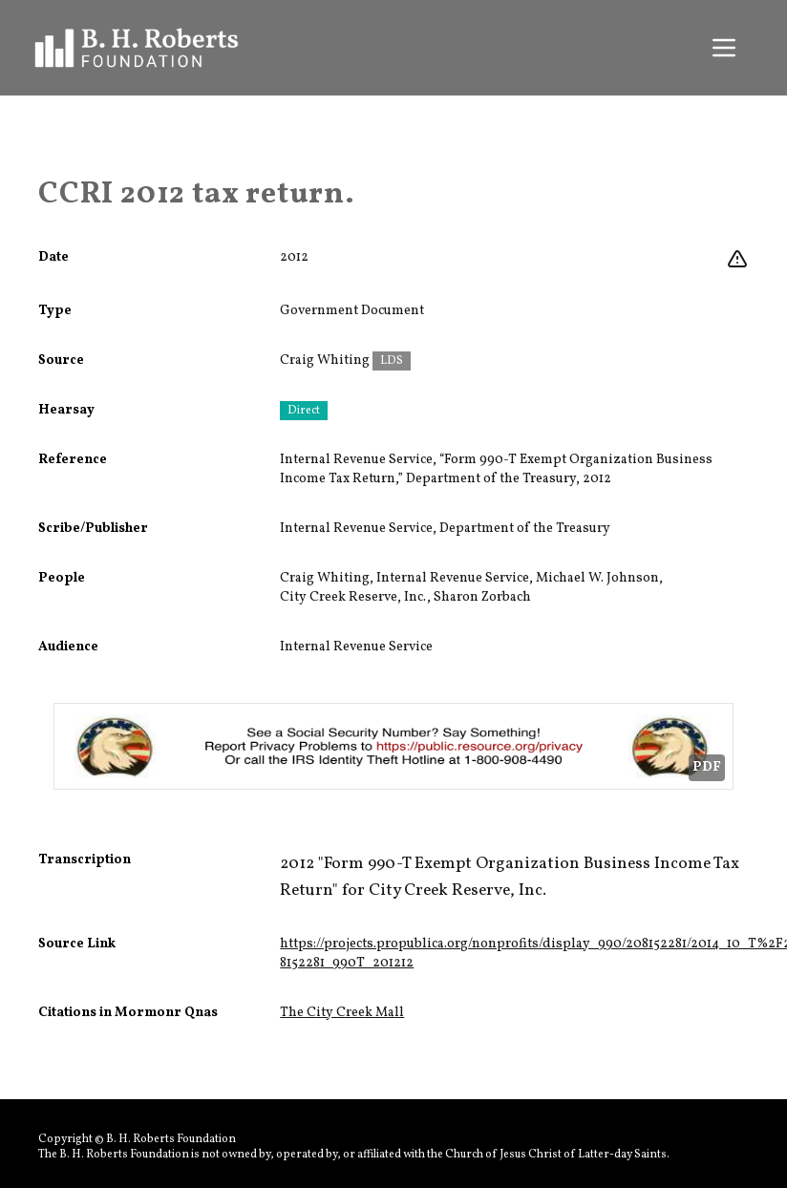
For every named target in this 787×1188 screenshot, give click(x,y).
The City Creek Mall (342, 1013)
